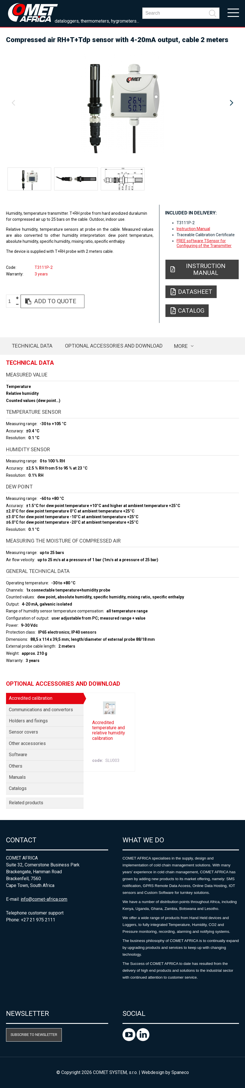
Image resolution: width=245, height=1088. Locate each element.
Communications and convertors (41, 709)
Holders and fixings (28, 721)
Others (15, 766)
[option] (122, 103)
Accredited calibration (30, 698)
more (181, 346)
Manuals (17, 777)
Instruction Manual (193, 228)
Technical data (32, 346)
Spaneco (180, 1072)
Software (18, 754)
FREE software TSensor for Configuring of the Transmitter (204, 243)
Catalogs (18, 788)
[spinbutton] (11, 301)
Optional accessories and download (114, 346)
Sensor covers (23, 732)
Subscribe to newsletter (34, 1034)
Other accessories (27, 743)
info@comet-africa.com (44, 899)
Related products (26, 802)
